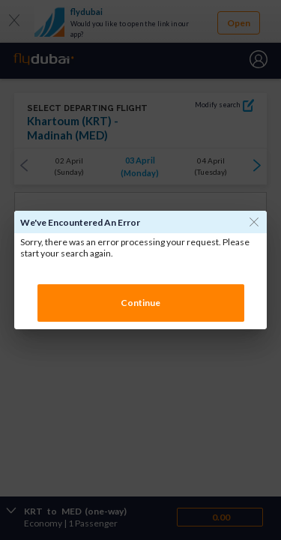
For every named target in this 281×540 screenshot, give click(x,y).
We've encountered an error (80, 222)
